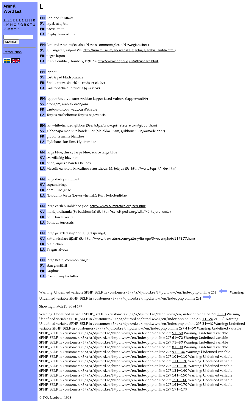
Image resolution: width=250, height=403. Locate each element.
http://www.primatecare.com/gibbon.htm (125, 125)
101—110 (179, 356)
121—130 (179, 365)
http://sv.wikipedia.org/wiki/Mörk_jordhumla (136, 211)
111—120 (179, 361)
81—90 (177, 347)
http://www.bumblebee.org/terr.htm (117, 205)
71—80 (177, 342)
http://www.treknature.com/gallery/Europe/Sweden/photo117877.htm (139, 238)
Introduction (12, 51)
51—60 (177, 333)
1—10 (221, 314)
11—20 (207, 318)
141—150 (179, 375)
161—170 (179, 384)
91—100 (178, 351)
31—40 (207, 323)
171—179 (179, 389)
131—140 (179, 370)
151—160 (179, 380)
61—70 (177, 337)
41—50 (190, 328)
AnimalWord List (12, 8)
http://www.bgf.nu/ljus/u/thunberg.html (128, 61)
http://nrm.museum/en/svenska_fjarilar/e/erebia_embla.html (129, 50)
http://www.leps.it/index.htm (153, 168)
